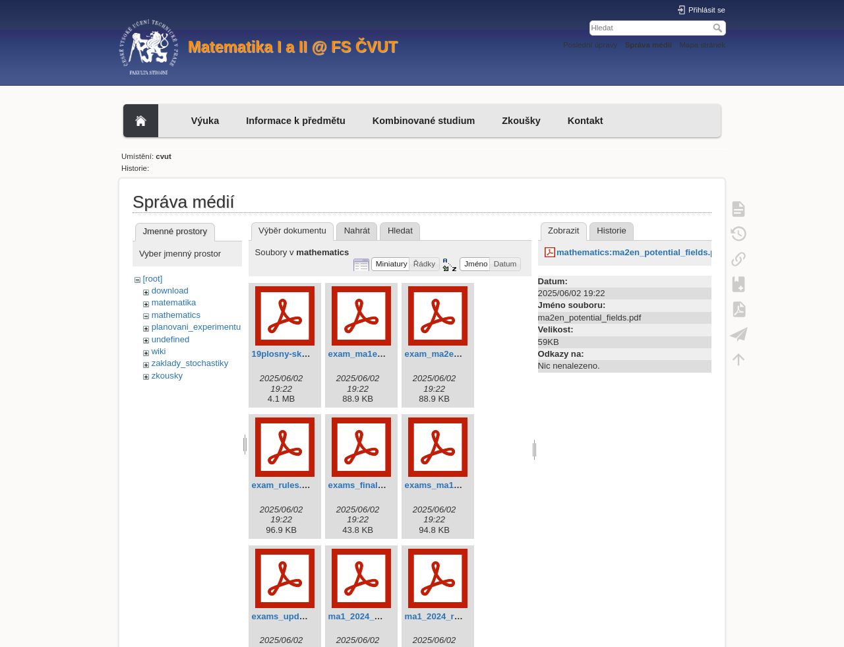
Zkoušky (521, 120)
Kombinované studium (424, 120)
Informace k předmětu (296, 120)
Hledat (719, 27)
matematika (174, 302)
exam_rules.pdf (283, 485)
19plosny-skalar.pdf (292, 354)
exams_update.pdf (290, 616)
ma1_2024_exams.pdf (372, 616)
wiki (159, 351)
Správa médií (648, 45)
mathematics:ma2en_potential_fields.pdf (640, 252)
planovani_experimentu (196, 327)
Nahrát (357, 230)
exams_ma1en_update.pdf (459, 485)
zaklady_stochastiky (190, 363)
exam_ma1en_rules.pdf (376, 354)
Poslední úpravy (590, 45)
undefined (171, 339)
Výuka (205, 120)
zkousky (167, 376)
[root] (153, 279)
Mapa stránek (703, 45)
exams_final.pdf (361, 485)
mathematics (176, 315)
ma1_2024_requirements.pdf (463, 616)
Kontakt (585, 120)
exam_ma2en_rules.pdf (452, 354)
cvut (163, 156)
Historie (611, 230)
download (170, 290)
